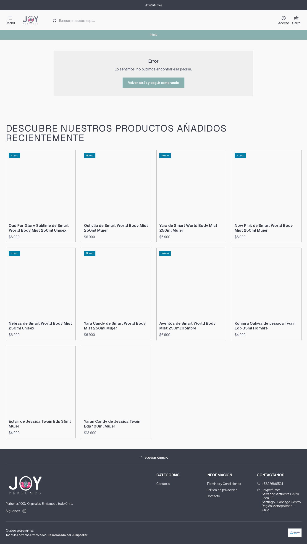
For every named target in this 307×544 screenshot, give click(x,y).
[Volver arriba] (154, 458)
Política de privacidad (222, 490)
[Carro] (296, 20)
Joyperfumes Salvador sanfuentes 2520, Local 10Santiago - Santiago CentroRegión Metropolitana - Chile (279, 500)
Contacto (163, 484)
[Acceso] (283, 20)
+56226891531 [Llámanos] (270, 484)
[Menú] (11, 20)
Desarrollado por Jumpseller (67, 535)
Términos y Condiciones (224, 484)
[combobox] (160, 20)
